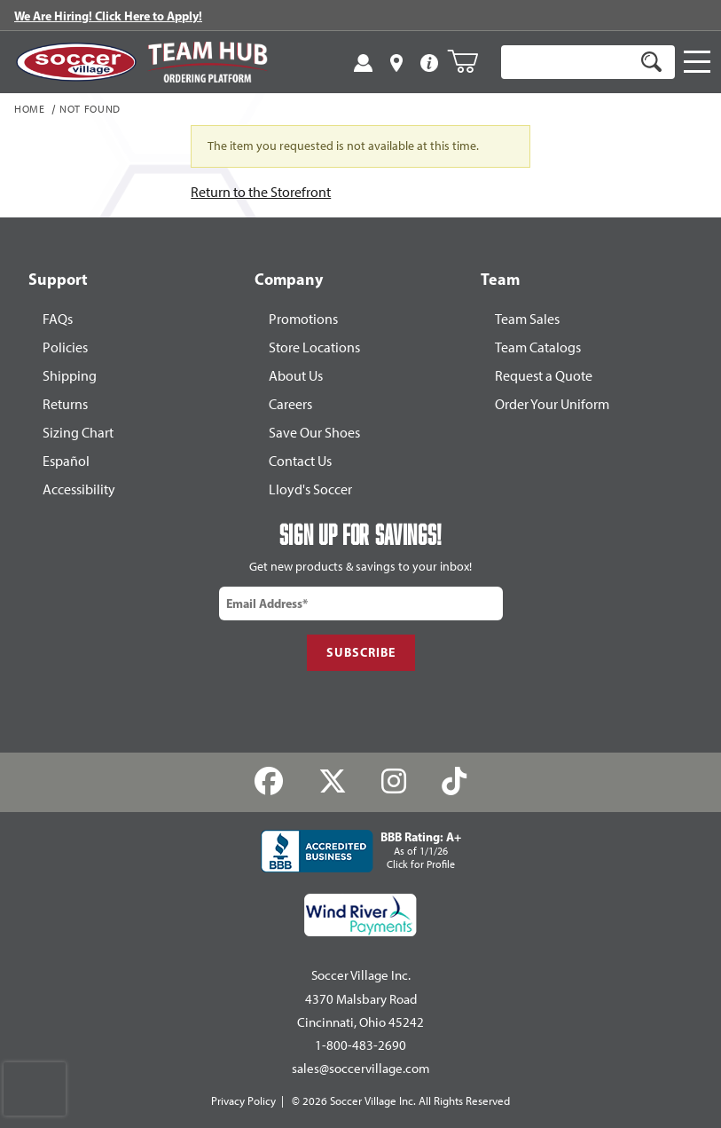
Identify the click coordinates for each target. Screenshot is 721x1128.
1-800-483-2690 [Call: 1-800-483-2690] (360, 1045)
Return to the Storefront (261, 192)
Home (29, 110)
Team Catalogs (538, 347)
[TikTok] (454, 781)
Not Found (90, 110)
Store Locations (314, 347)
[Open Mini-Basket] (469, 61)
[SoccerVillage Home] (76, 62)
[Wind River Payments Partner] (360, 915)
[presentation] (35, 1089)
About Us (296, 375)
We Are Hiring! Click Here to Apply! (108, 16)
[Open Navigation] (697, 62)
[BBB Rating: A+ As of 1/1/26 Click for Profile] (361, 851)
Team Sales (527, 319)
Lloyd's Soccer (310, 489)
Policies (65, 347)
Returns (65, 404)
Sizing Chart (78, 432)
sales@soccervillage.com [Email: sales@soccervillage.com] (361, 1069)
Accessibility (79, 489)
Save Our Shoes (314, 432)
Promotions (303, 319)
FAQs (58, 319)
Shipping (70, 375)
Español (66, 461)
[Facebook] (268, 781)
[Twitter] (332, 781)
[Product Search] (567, 62)
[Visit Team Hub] (207, 62)
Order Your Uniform (552, 404)
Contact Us (300, 461)
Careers (290, 404)
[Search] (651, 62)
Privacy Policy (243, 1101)
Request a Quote (543, 375)
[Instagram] (394, 781)
